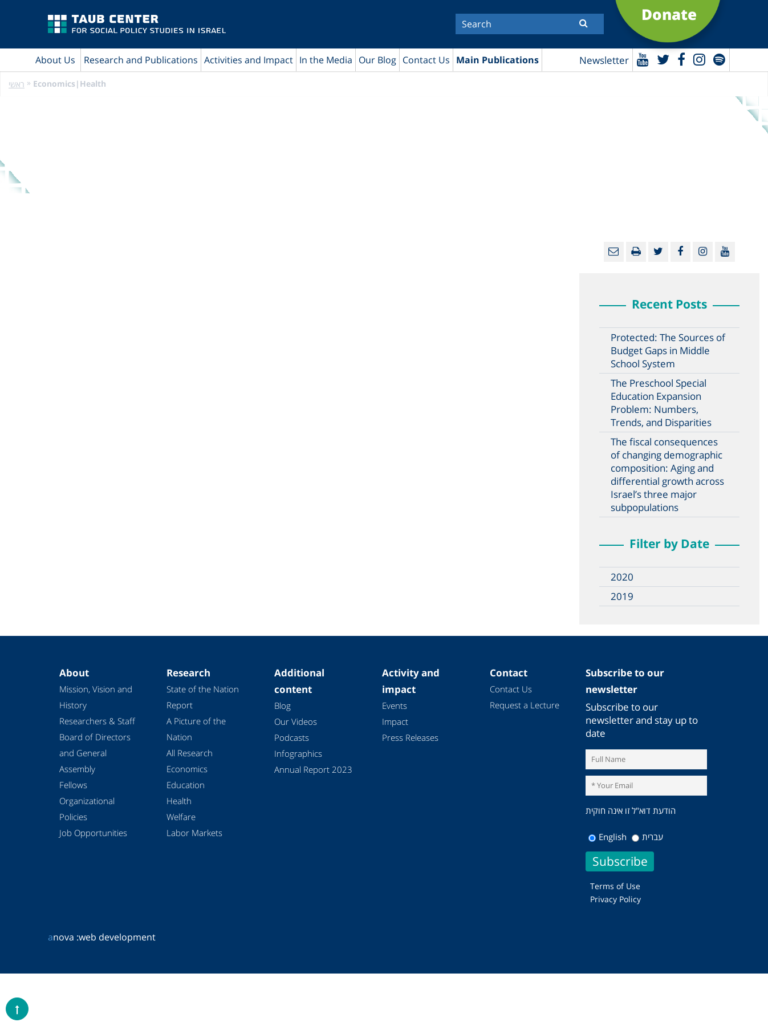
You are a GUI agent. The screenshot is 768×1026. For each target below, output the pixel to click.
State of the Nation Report (202, 697)
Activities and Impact (248, 60)
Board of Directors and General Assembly (95, 752)
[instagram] (699, 59)
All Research (189, 753)
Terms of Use (615, 886)
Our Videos (295, 721)
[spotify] (719, 59)
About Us (55, 60)
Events (394, 705)
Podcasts (291, 737)
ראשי (17, 84)
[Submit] (583, 23)
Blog (282, 705)
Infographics (298, 753)
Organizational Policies (87, 808)
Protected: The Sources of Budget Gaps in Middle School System (668, 350)
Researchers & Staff (97, 721)
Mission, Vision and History (95, 697)
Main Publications (497, 60)
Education (185, 784)
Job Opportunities (93, 832)
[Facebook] (681, 59)
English (607, 836)
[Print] (636, 252)
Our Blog (377, 60)
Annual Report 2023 (313, 769)
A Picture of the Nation (196, 729)
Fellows (73, 784)
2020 (622, 576)
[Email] (614, 252)
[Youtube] (643, 59)
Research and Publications (141, 60)
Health (179, 800)
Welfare (181, 816)
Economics (187, 768)
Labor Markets (194, 832)
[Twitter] (663, 59)
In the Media (325, 60)
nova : (63, 937)
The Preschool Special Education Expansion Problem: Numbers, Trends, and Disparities (661, 402)
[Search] (530, 24)
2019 (622, 596)
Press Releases (410, 737)
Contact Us (426, 60)
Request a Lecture (524, 705)
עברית (647, 836)
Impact (395, 721)
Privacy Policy (615, 899)
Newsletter (604, 60)
